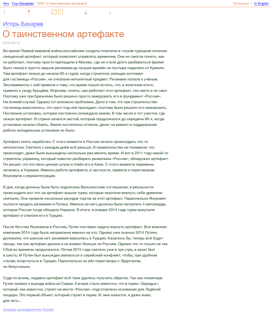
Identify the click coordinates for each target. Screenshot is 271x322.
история (9, 309)
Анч (6, 3)
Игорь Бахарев (23, 23)
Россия (47, 309)
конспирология (29, 309)
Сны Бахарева (23, 3)
